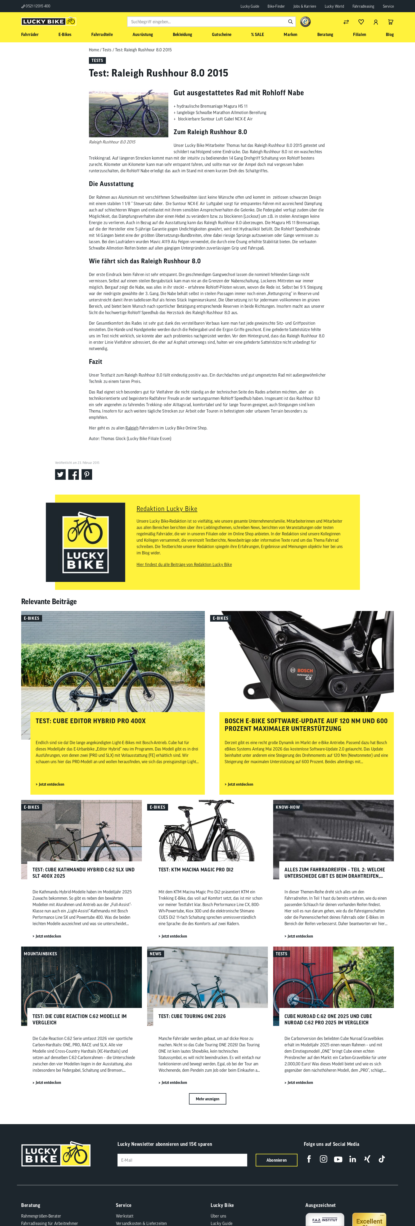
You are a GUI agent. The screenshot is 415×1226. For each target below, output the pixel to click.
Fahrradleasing (364, 6)
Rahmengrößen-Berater (41, 1216)
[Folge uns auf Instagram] (323, 1159)
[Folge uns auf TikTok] (382, 1159)
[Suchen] (290, 21)
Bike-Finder (276, 6)
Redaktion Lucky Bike (167, 508)
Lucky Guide (250, 6)
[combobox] (211, 21)
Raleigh (131, 428)
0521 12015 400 (35, 6)
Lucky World (334, 6)
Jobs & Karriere (305, 6)
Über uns (219, 1216)
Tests (106, 49)
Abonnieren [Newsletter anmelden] (277, 1160)
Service (388, 6)
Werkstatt (124, 1216)
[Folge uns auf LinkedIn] (353, 1159)
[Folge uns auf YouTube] (338, 1159)
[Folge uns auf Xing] (367, 1159)
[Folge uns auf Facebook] (309, 1159)
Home (94, 49)
